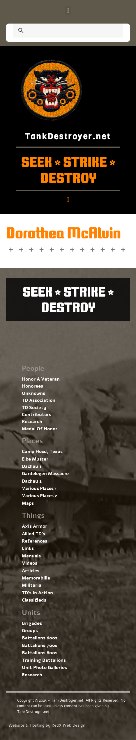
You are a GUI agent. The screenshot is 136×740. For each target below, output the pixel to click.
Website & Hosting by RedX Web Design (47, 725)
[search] (61, 31)
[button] (68, 10)
